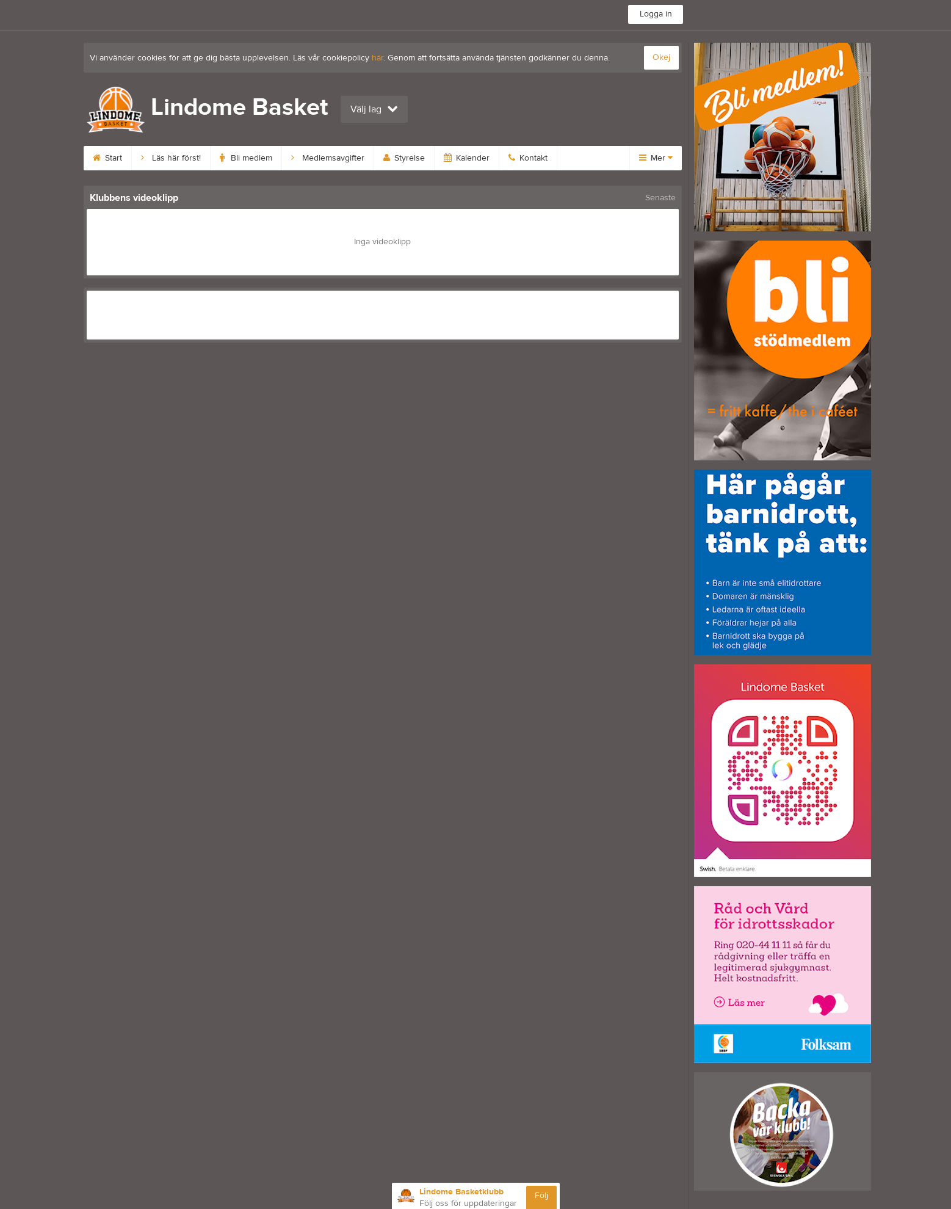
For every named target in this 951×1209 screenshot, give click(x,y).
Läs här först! (171, 158)
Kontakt (528, 158)
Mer (656, 158)
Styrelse (404, 158)
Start (107, 158)
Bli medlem (246, 158)
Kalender (467, 158)
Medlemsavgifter (327, 158)
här (377, 58)
